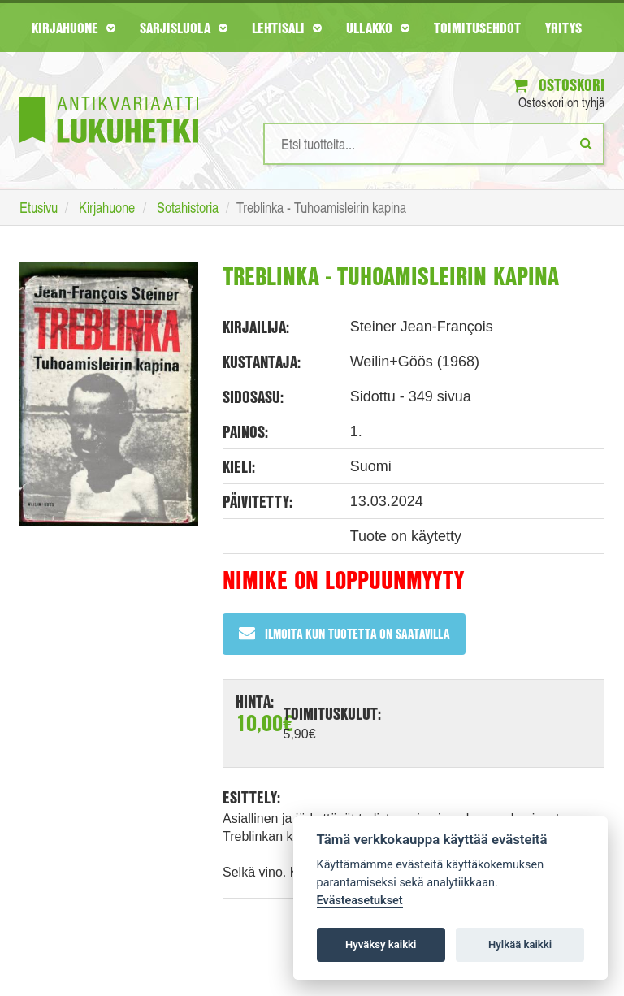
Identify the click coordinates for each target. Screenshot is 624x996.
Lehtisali (287, 27)
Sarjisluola (184, 27)
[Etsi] (586, 143)
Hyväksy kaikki (380, 944)
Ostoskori (558, 84)
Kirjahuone (73, 27)
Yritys (563, 27)
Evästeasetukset (360, 900)
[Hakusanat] (433, 144)
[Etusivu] (109, 95)
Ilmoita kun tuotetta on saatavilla (344, 633)
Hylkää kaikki (520, 944)
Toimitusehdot (477, 27)
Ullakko (378, 27)
